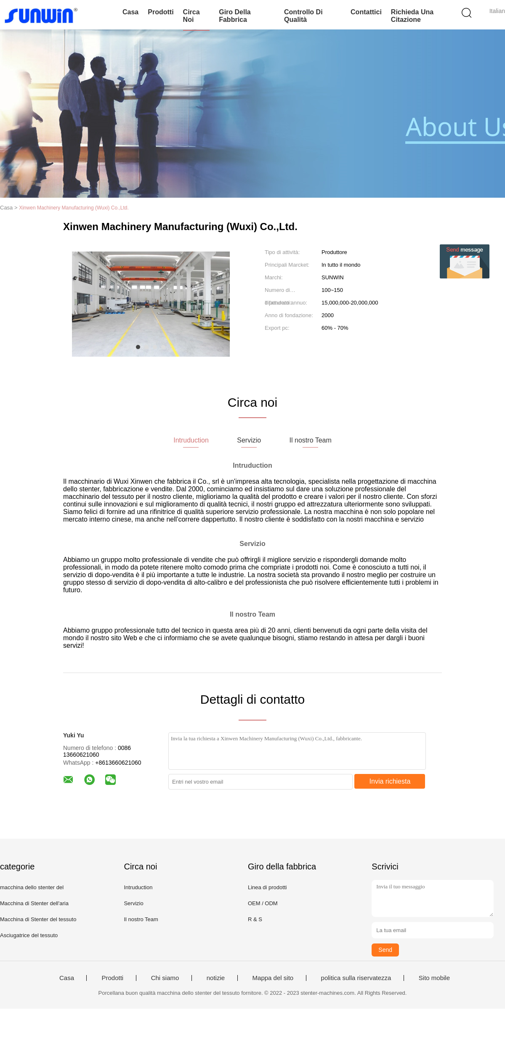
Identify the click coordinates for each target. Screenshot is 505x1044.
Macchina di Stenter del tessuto (38, 919)
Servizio (133, 903)
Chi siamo (165, 978)
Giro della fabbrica (235, 15)
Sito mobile (434, 978)
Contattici (366, 12)
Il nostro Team (141, 919)
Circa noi (191, 15)
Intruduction (138, 887)
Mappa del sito (273, 978)
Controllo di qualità (303, 15)
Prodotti (160, 12)
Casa (130, 12)
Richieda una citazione (412, 15)
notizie (216, 978)
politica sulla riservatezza (356, 978)
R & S (255, 919)
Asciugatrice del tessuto (29, 935)
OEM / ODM (263, 903)
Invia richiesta (390, 781)
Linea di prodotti (267, 887)
